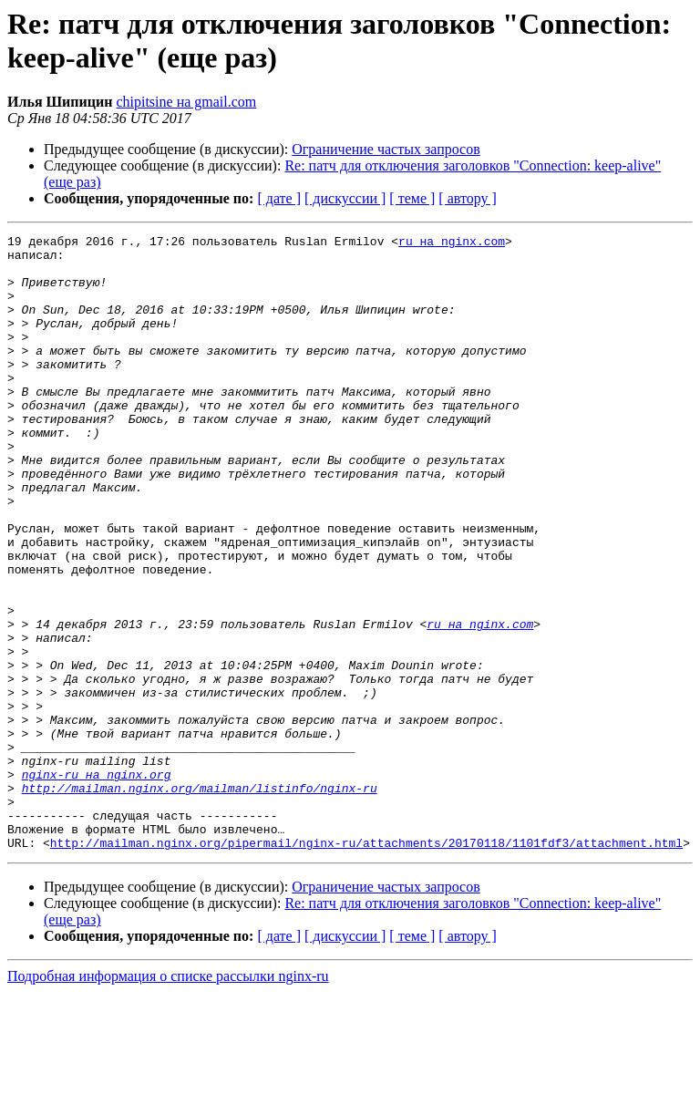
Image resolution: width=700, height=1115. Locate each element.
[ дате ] (279, 198)
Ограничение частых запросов (386, 149)
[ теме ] (412, 198)
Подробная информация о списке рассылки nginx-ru (168, 1099)
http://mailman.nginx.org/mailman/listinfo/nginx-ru (199, 900)
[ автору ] (467, 198)
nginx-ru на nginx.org (96, 883)
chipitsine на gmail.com (186, 101)
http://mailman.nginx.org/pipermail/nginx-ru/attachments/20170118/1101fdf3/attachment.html (366, 965)
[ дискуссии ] (345, 198)
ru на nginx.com (451, 243)
